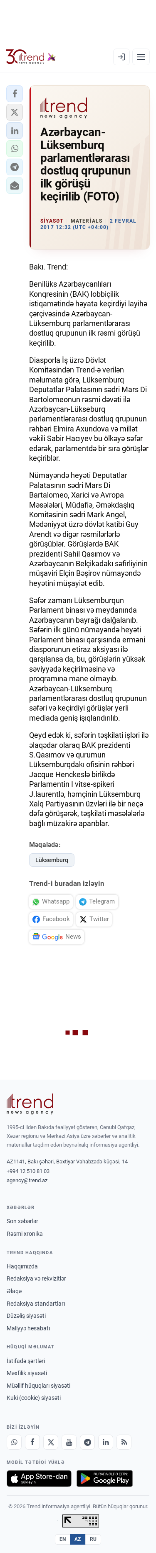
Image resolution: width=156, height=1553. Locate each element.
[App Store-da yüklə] (39, 1478)
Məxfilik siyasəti (27, 1373)
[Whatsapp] (14, 1442)
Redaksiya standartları (36, 1303)
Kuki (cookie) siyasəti (34, 1397)
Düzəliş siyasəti (26, 1315)
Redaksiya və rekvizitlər (36, 1278)
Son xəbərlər (22, 1221)
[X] (50, 1442)
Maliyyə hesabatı (28, 1328)
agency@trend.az (27, 1180)
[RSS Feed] (123, 1442)
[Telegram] (87, 1442)
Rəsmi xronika (25, 1233)
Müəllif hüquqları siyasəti (38, 1385)
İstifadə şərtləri (26, 1361)
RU (93, 1539)
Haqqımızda (22, 1266)
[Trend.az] (31, 56)
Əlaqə (14, 1291)
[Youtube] (69, 1442)
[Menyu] (141, 57)
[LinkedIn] (105, 1442)
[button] (14, 94)
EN (62, 1539)
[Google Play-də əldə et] (105, 1478)
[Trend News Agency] (30, 1104)
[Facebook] (32, 1442)
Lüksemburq (51, 860)
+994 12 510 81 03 (28, 1171)
